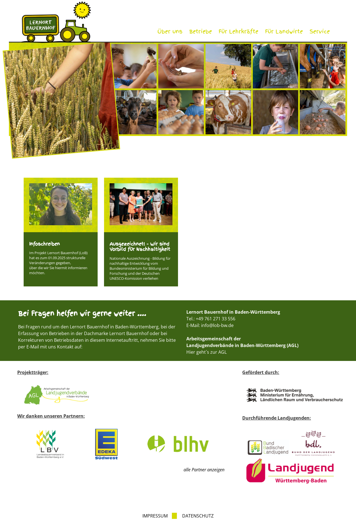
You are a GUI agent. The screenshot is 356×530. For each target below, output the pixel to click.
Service (320, 31)
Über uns (169, 31)
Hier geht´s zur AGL (206, 352)
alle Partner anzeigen (204, 470)
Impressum (155, 516)
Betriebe (200, 31)
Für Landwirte (284, 31)
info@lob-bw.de (217, 325)
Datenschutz (198, 516)
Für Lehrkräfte (238, 31)
